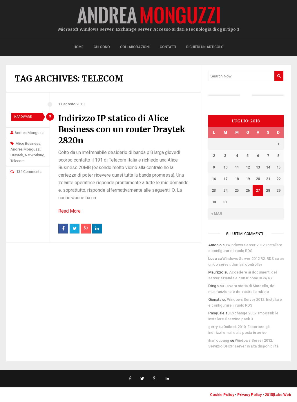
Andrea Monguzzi (29, 133)
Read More (69, 211)
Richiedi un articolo (205, 47)
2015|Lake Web (278, 394)
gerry (213, 327)
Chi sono (102, 47)
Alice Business (28, 143)
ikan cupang (218, 340)
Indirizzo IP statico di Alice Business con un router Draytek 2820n (121, 129)
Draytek (16, 155)
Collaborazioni (135, 47)
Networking (34, 155)
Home (79, 47)
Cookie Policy (222, 394)
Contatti (168, 47)
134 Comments (28, 171)
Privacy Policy (249, 394)
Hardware (23, 117)
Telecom (17, 161)
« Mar (216, 213)
